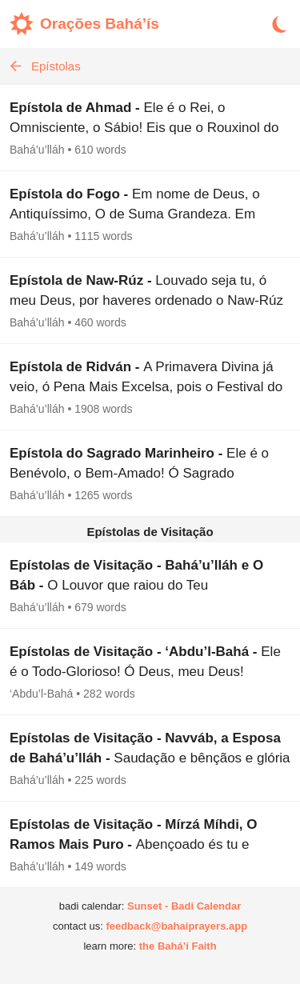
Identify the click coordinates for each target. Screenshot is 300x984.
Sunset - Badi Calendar (184, 906)
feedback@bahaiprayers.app (176, 926)
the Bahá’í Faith (178, 946)
